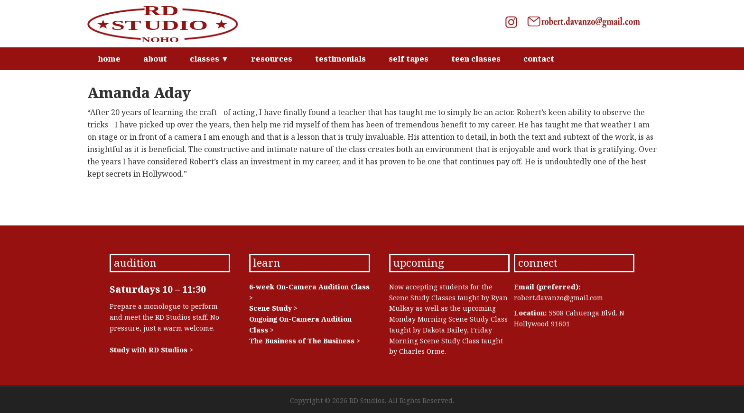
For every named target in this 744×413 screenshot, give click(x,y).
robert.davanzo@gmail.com (558, 297)
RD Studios (168, 24)
